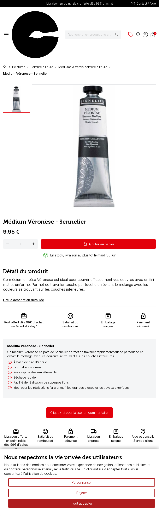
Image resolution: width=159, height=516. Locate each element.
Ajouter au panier (98, 207)
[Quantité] (20, 207)
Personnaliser (82, 482)
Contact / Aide (143, 3)
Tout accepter (81, 503)
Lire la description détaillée (23, 263)
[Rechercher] (95, 16)
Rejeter (81, 493)
